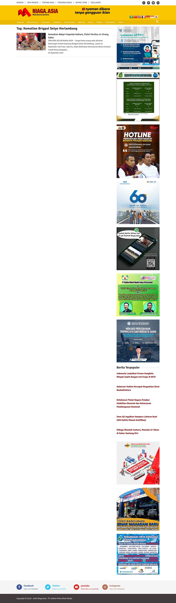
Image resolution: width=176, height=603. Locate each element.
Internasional (68, 22)
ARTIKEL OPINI (81, 2)
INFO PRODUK (32, 2)
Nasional (80, 22)
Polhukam (56, 22)
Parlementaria (32, 22)
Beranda (20, 22)
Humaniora (45, 22)
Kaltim (89, 22)
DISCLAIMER (96, 2)
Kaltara (97, 22)
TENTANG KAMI (48, 2)
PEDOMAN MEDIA (65, 2)
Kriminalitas (108, 22)
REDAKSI (20, 2)
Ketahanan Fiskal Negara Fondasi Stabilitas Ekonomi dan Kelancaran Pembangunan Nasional (134, 403)
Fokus (118, 22)
